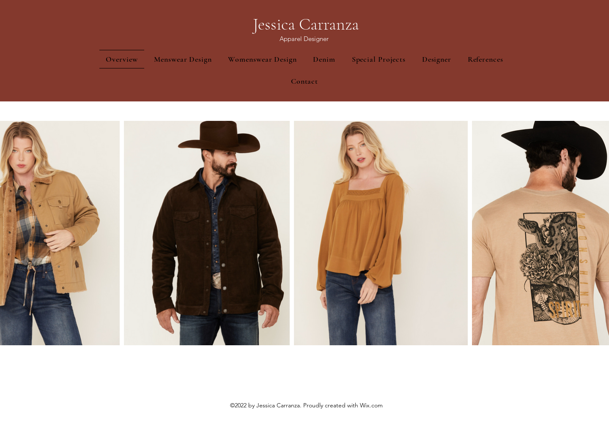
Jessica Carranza (306, 24)
